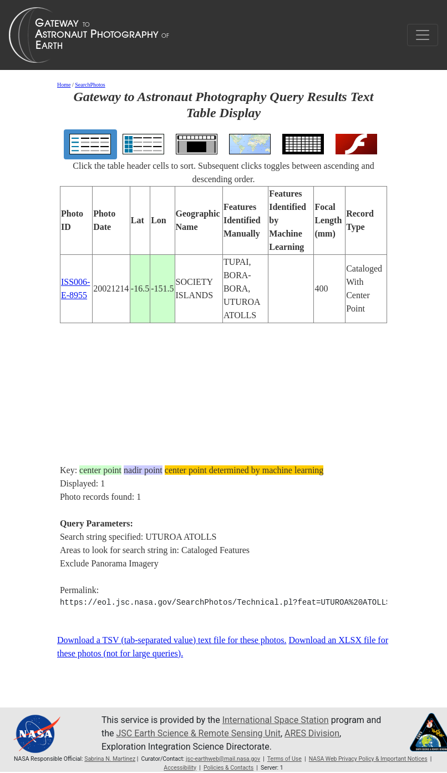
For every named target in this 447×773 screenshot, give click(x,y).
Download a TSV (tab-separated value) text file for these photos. (172, 640)
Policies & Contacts (228, 767)
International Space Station (275, 720)
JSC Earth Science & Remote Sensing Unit (198, 733)
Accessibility (180, 767)
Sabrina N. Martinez (109, 758)
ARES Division (312, 733)
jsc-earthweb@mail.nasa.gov (223, 758)
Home (63, 85)
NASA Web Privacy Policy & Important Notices (368, 758)
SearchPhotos (90, 85)
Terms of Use (284, 758)
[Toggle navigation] (422, 35)
